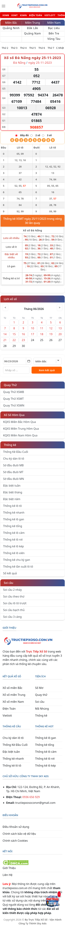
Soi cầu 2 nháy (12, 590)
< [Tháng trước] (5, 307)
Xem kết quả (47, 370)
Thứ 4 (23, 47)
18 (41, 334)
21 (4, 340)
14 (4, 334)
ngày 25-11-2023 (40, 63)
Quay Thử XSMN (13, 405)
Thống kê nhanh (13, 512)
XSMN (23, 15)
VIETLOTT (49, 15)
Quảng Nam (32, 33)
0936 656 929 (31, 797)
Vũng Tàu (53, 39)
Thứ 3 (14, 47)
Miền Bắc (11, 23)
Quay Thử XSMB (13, 392)
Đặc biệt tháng (12, 492)
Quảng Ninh (11, 28)
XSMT (14, 15)
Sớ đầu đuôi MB (13, 465)
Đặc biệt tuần (11, 485)
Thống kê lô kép (13, 546)
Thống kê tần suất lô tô (18, 566)
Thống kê (10, 445)
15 (14, 334)
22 (14, 340)
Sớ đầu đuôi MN (13, 479)
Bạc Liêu (54, 28)
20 (60, 334)
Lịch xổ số (10, 299)
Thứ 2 (5, 47)
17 (32, 334)
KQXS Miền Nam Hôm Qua (20, 435)
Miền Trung (32, 23)
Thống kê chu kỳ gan (16, 560)
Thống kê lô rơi (13, 539)
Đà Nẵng (19, 63)
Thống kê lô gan (13, 519)
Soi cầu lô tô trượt (14, 603)
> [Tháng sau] (59, 307)
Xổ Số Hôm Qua (14, 415)
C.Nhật (60, 47)
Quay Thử (10, 385)
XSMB (5, 15)
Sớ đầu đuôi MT (13, 472)
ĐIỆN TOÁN (35, 15)
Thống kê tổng (12, 526)
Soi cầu (8, 583)
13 (60, 328)
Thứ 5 (32, 47)
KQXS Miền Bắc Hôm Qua (19, 422)
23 (23, 340)
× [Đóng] (59, 893)
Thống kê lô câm (14, 533)
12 (50, 328)
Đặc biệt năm (11, 499)
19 (50, 334)
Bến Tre (54, 33)
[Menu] (3, 6)
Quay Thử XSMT (13, 399)
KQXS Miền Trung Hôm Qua (21, 429)
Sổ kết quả (10, 573)
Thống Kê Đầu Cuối (15, 452)
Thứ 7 (51, 47)
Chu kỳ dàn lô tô (13, 458)
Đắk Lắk (32, 28)
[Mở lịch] (28, 361)
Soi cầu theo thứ (13, 596)
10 (32, 328)
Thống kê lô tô (12, 506)
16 (23, 334)
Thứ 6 (41, 47)
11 (41, 328)
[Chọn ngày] (17, 361)
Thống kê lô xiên (14, 553)
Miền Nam (54, 23)
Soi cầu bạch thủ (14, 610)
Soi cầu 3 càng (12, 617)
